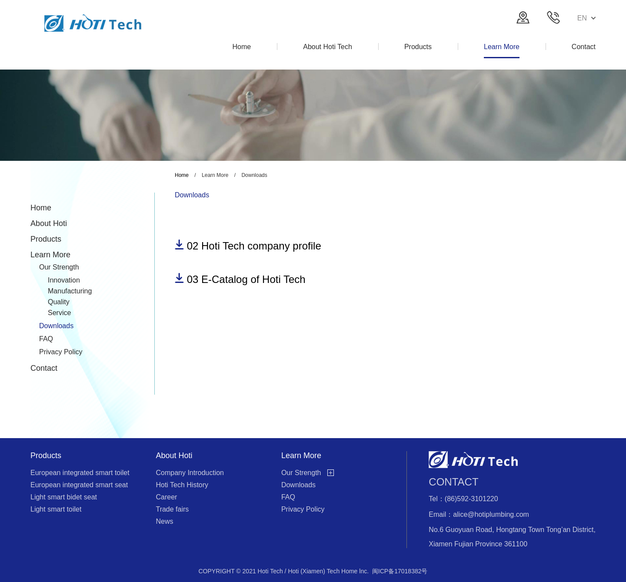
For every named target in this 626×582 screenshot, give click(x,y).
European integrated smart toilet (80, 472)
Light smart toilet (55, 509)
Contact (43, 368)
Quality (59, 302)
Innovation (64, 280)
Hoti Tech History (182, 485)
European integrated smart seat (79, 485)
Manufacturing (70, 291)
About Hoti (48, 223)
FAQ (46, 339)
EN (586, 18)
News (164, 521)
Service (59, 312)
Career (166, 497)
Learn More (50, 254)
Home (40, 207)
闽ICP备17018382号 (400, 571)
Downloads (56, 325)
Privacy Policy (61, 352)
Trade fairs (172, 509)
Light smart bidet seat (63, 497)
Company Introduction (190, 472)
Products (45, 239)
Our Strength (59, 267)
